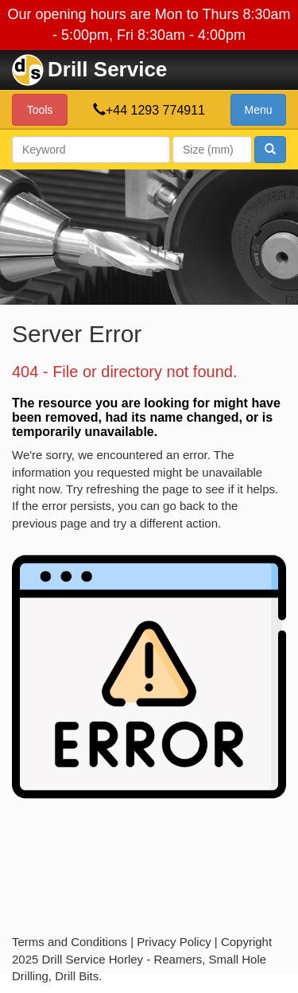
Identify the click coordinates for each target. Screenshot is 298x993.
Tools (40, 109)
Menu (258, 109)
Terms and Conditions (69, 941)
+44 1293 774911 (155, 110)
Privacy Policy (174, 941)
